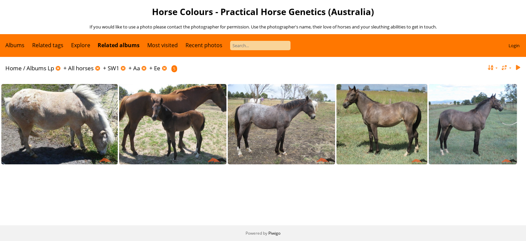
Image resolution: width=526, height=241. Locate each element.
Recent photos (204, 45)
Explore (80, 45)
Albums (14, 45)
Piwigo (274, 233)
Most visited (162, 45)
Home (13, 68)
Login (514, 46)
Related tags (47, 45)
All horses (81, 68)
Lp (51, 68)
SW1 (113, 68)
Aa (136, 68)
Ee (157, 68)
